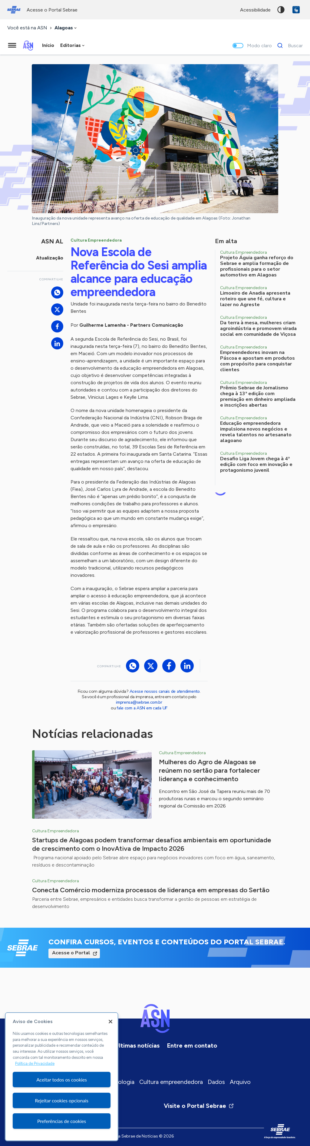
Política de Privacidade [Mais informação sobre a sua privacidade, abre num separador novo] (34, 1063)
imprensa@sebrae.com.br (139, 702)
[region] (61, 1076)
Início (48, 45)
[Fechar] (110, 1021)
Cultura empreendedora (171, 1081)
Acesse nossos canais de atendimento (165, 691)
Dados (216, 1081)
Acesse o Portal (71, 952)
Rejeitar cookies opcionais (61, 1100)
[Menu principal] (12, 45)
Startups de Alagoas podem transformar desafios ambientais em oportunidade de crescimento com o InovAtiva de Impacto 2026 (151, 844)
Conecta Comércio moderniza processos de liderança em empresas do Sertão (150, 890)
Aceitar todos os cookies (61, 1079)
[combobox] (66, 28)
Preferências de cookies (61, 1121)
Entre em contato (192, 1045)
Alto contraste (281, 9)
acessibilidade (255, 10)
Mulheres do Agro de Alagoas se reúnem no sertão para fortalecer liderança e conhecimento (209, 770)
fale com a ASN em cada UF (142, 708)
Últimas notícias (137, 1045)
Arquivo (240, 1081)
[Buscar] (288, 45)
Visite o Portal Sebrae (199, 1105)
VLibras (296, 9)
